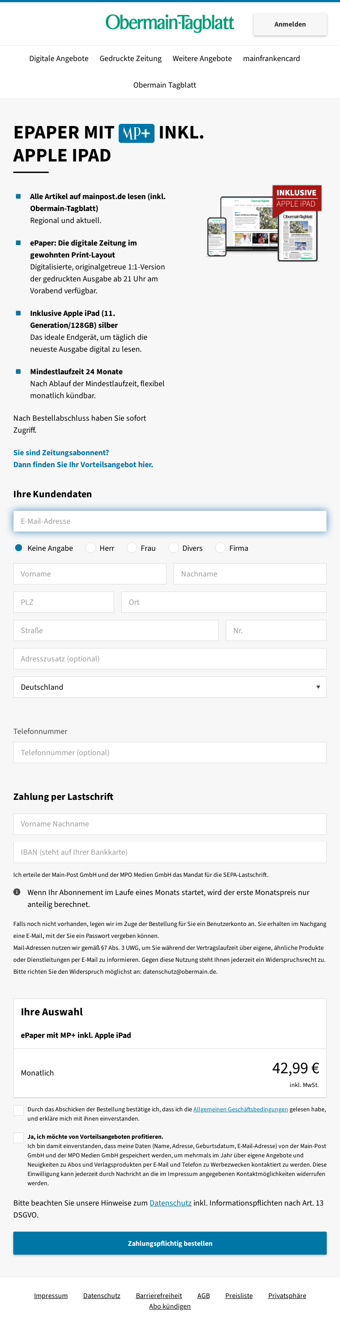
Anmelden (290, 24)
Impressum (51, 1296)
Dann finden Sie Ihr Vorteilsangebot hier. (83, 464)
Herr (107, 548)
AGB (203, 1296)
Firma (238, 548)
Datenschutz (171, 1203)
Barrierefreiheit (159, 1296)
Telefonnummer (40, 731)
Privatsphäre (287, 1296)
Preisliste (239, 1296)
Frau (148, 548)
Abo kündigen (170, 1306)
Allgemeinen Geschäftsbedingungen (240, 1109)
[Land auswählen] (170, 687)
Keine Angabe (50, 548)
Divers (192, 548)
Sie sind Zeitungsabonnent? (61, 452)
